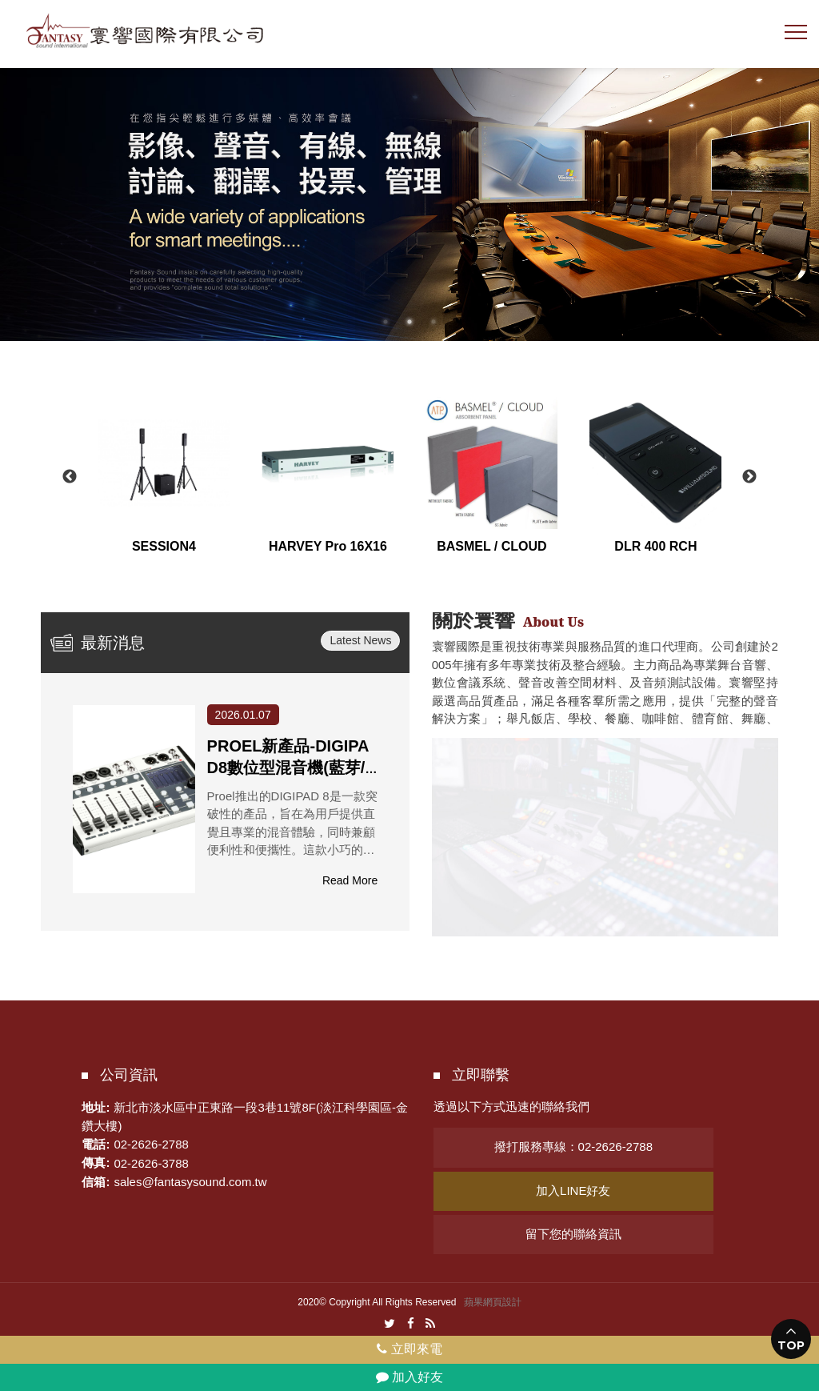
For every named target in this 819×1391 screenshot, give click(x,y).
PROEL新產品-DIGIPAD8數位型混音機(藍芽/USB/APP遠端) (292, 767)
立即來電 (409, 1349)
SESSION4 (164, 546)
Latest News (360, 640)
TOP (791, 1345)
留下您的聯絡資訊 (573, 1234)
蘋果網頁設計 (492, 1302)
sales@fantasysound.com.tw (190, 1182)
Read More (350, 880)
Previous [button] (70, 477)
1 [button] (386, 322)
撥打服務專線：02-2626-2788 (573, 1146)
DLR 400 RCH (655, 546)
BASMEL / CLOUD (491, 546)
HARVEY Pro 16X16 (328, 546)
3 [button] (433, 322)
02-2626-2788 (151, 1144)
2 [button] (409, 322)
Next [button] (749, 477)
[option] (409, 202)
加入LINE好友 (573, 1190)
